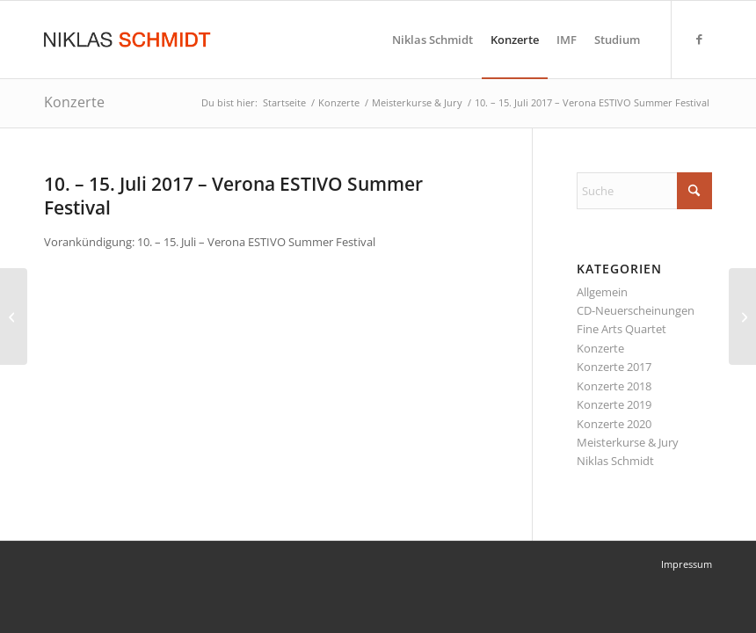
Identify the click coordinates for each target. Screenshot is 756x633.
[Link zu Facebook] (699, 38)
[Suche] (644, 190)
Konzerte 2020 (614, 424)
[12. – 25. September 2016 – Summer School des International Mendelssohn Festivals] (13, 316)
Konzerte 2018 (614, 386)
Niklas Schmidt (615, 461)
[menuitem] (432, 39)
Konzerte (74, 102)
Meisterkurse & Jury (628, 442)
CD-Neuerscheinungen (635, 310)
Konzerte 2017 (614, 367)
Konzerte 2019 (614, 404)
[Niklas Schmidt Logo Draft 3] (128, 39)
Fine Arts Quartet (621, 329)
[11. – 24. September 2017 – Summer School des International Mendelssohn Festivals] (742, 316)
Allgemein (602, 292)
